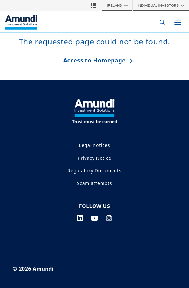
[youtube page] (94, 218)
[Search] (160, 22)
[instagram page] (109, 218)
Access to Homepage (94, 60)
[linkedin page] (80, 218)
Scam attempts (94, 183)
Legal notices (94, 145)
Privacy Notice (94, 158)
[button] (93, 5)
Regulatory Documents (95, 171)
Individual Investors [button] (162, 5)
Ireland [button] (119, 5)
